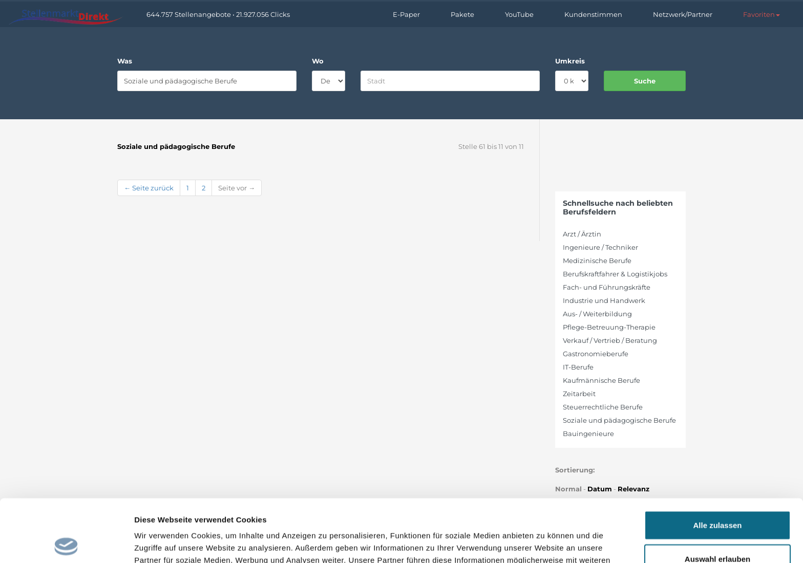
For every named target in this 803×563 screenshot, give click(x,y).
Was (124, 61)
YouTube (519, 14)
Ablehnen (717, 529)
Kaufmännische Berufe (601, 380)
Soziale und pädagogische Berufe (619, 420)
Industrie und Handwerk (604, 300)
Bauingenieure (588, 433)
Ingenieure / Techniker (600, 247)
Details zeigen (544, 542)
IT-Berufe (578, 367)
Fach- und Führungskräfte (606, 287)
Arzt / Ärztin (582, 234)
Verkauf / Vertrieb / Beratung (610, 340)
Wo (318, 61)
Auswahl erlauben (717, 496)
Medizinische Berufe (597, 260)
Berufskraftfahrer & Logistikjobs (615, 274)
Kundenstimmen (593, 14)
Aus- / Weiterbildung (597, 314)
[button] (761, 14)
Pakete (462, 14)
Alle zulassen (717, 462)
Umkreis (570, 61)
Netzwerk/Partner (682, 14)
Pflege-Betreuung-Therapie (609, 327)
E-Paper (406, 14)
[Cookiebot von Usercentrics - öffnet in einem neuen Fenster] (66, 543)
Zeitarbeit (579, 393)
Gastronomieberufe (595, 354)
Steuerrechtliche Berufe (603, 407)
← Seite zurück (149, 188)
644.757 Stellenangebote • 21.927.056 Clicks (218, 14)
